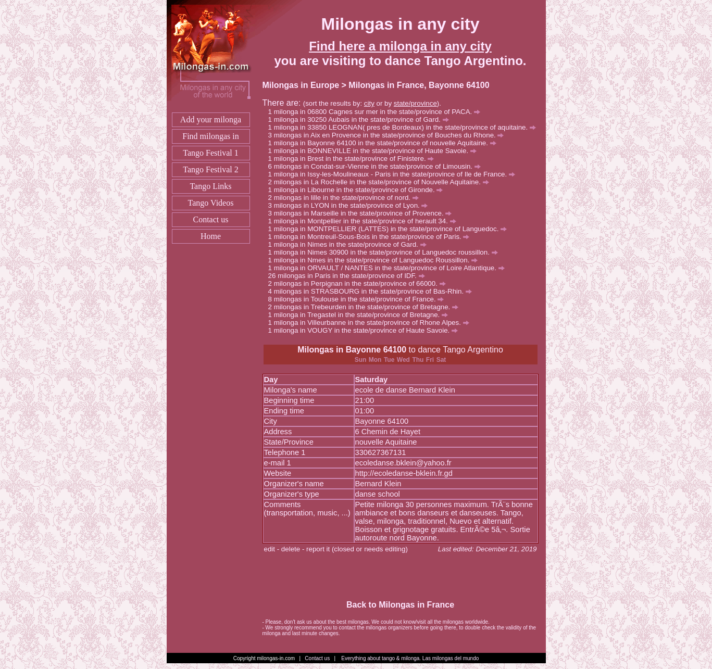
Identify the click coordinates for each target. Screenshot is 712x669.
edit (270, 549)
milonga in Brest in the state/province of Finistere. (354, 158)
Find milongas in (210, 136)
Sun (361, 359)
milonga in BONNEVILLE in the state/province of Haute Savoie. (375, 151)
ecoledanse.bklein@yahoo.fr (403, 463)
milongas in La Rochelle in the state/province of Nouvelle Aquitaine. (381, 182)
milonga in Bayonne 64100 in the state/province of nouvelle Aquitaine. (385, 143)
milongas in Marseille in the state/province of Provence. (363, 213)
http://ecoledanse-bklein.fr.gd (404, 473)
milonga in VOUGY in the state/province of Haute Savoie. (366, 330)
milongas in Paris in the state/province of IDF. (351, 276)
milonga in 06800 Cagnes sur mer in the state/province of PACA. (377, 112)
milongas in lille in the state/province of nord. (346, 197)
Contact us (211, 219)
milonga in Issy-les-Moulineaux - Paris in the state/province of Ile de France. (394, 174)
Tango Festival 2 (210, 169)
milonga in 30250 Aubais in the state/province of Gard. (361, 119)
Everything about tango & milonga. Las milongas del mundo (410, 658)
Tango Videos (211, 202)
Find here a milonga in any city (400, 46)
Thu (417, 359)
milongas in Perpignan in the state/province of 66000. (360, 283)
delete (290, 549)
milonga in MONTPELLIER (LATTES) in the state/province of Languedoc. (390, 229)
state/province (415, 103)
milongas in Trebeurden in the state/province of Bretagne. (366, 307)
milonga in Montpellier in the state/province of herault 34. (365, 221)
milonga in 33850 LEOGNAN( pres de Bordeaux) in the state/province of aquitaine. (405, 127)
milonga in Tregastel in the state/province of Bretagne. (361, 315)
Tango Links (210, 186)
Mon (375, 359)
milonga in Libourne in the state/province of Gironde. (358, 190)
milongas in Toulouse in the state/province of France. (359, 299)
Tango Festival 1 (210, 152)
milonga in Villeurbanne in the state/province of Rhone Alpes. (371, 322)
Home (211, 236)
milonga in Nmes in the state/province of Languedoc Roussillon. (376, 260)
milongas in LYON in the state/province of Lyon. (351, 205)
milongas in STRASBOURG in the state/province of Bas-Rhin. (373, 291)
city (369, 103)
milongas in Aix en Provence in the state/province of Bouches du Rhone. (389, 135)
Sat (441, 359)
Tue (389, 359)
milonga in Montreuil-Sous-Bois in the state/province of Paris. (372, 237)
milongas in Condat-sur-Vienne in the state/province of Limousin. (377, 166)
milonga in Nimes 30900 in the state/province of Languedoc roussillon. (386, 252)
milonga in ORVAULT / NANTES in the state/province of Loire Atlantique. (389, 268)
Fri (430, 359)
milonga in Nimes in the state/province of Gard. (350, 244)
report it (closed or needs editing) (357, 549)
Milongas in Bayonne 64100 (351, 349)
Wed (403, 359)
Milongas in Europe (301, 85)
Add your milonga (210, 119)
